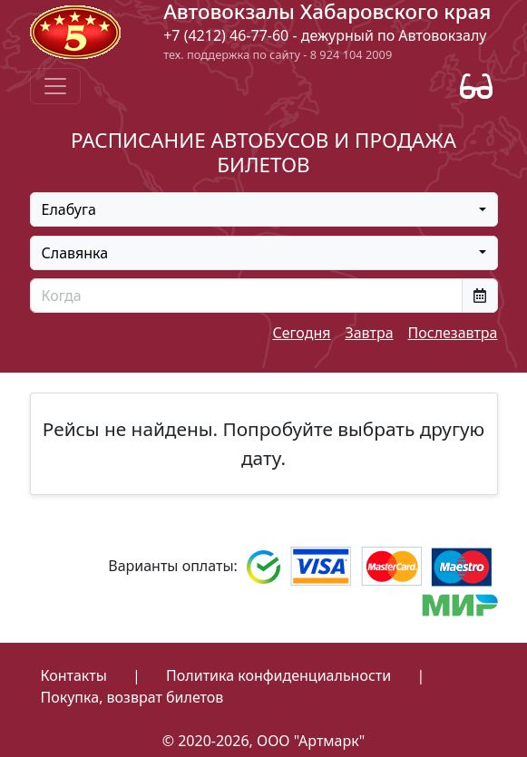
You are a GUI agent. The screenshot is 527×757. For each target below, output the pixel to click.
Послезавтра (453, 333)
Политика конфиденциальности (278, 675)
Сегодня (301, 333)
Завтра (369, 333)
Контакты (74, 675)
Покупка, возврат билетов (132, 697)
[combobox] (264, 209)
